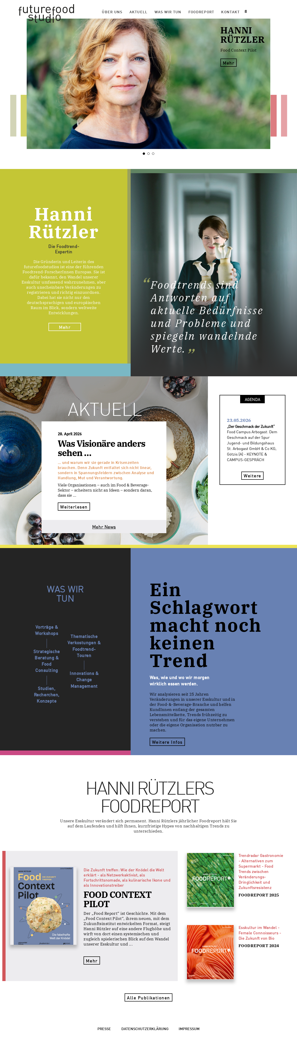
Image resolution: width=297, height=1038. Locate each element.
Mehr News (104, 526)
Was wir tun (168, 11)
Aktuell (138, 11)
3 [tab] (154, 153)
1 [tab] (145, 153)
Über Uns (112, 11)
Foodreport (201, 11)
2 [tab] (149, 153)
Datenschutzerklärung (144, 1028)
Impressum (189, 1028)
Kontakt (230, 11)
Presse (104, 1028)
